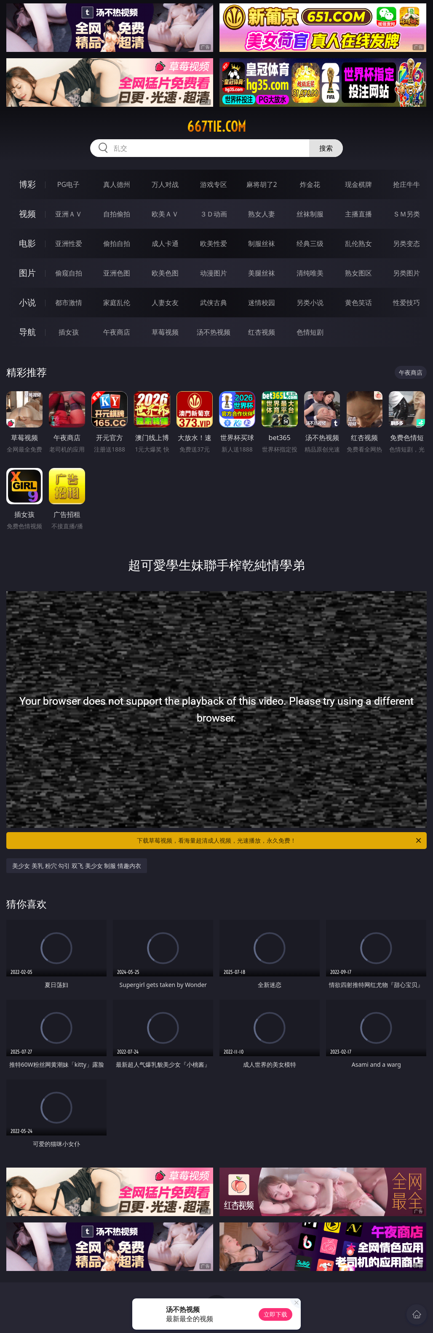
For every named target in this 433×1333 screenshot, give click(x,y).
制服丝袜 (261, 243)
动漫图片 (213, 273)
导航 (27, 332)
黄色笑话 (358, 302)
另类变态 (406, 243)
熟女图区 (358, 273)
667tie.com (216, 126)
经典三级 (310, 243)
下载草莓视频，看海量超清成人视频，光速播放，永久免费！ (279, 840)
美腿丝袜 (261, 273)
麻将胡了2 (261, 184)
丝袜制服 (310, 214)
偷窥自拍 (68, 273)
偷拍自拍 (116, 243)
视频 (27, 213)
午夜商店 (116, 332)
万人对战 (165, 184)
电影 (27, 243)
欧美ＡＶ (165, 214)
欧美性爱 (213, 243)
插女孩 (69, 332)
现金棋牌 (358, 184)
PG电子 (68, 184)
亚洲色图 (116, 273)
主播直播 (358, 214)
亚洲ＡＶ (68, 214)
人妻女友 (165, 302)
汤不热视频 (213, 332)
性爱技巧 (406, 302)
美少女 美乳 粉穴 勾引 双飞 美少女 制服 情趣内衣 (76, 866)
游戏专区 (213, 184)
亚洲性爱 (68, 243)
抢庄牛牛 (406, 184)
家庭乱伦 (116, 302)
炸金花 (310, 184)
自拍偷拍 (116, 214)
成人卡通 (165, 243)
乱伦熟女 (358, 243)
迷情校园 (261, 302)
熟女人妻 (261, 214)
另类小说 (310, 302)
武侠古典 (213, 302)
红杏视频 (261, 332)
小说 (27, 302)
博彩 (27, 184)
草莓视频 (165, 332)
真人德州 (116, 184)
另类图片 (406, 273)
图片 (27, 272)
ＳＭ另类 (406, 214)
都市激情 (68, 302)
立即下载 (275, 1314)
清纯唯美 (310, 273)
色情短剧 (310, 332)
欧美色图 (165, 273)
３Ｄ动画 (213, 214)
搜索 (326, 148)
